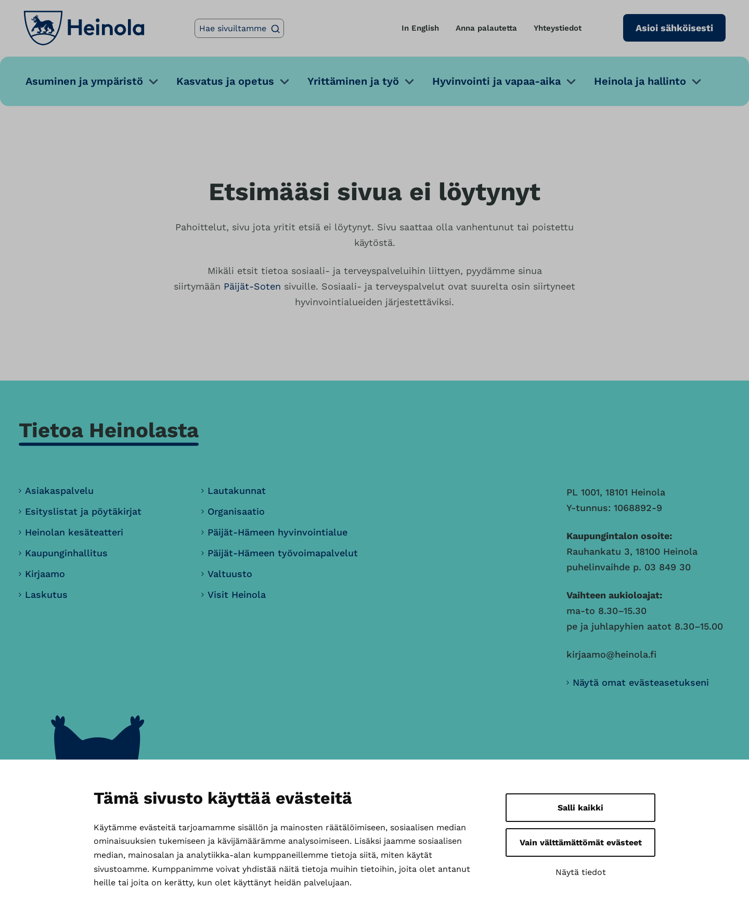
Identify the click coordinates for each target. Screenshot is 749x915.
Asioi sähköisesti (674, 27)
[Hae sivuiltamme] (239, 28)
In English (420, 28)
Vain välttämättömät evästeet (581, 842)
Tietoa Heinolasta (109, 430)
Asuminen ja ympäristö (84, 81)
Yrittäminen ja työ (353, 81)
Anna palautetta (486, 28)
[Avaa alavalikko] (153, 81)
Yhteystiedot (558, 28)
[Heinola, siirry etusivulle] (84, 28)
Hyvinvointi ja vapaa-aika (496, 81)
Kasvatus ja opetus (225, 81)
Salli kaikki (580, 808)
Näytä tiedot (581, 872)
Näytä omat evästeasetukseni (641, 682)
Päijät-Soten (252, 286)
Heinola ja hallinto (640, 81)
